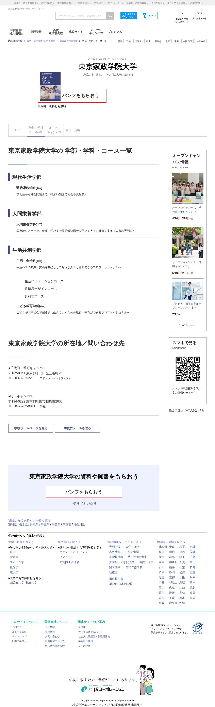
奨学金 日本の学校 (121, 583)
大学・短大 (133, 546)
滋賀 (161, 577)
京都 (172, 577)
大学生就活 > (157, 3)
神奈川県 (79, 524)
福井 (172, 567)
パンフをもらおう (69, 95)
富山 (192, 562)
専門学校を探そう (69, 542)
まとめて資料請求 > (177, 3)
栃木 (161, 557)
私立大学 (31, 582)
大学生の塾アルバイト (90, 631)
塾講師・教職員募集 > (137, 3)
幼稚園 (113, 572)
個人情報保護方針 (55, 645)
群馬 (172, 557)
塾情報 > (99, 3)
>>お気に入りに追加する (119, 74)
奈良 (161, 582)
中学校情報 (133, 551)
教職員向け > (196, 3)
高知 (182, 592)
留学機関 (114, 567)
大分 (192, 597)
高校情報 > (47, 3)
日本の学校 (16, 41)
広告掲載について (55, 641)
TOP (18, 130)
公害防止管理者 (69, 562)
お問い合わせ (52, 636)
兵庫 (192, 577)
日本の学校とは (20, 641)
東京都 (67, 524)
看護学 (14, 557)
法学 (13, 551)
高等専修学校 (134, 567)
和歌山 (173, 582)
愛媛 (172, 592)
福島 (182, 551)
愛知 (182, 572)
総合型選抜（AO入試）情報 (186, 410)
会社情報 (50, 627)
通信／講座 (146, 562)
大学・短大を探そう (21, 542)
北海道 (138, 41)
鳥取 (182, 582)
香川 (161, 592)
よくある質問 (19, 631)
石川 (161, 567)
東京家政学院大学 (69, 41)
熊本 (182, 597)
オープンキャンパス (54, 130)
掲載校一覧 (116, 578)
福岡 (192, 592)
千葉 (192, 557)
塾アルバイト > (115, 3)
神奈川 (173, 562)
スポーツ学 (17, 562)
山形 (172, 551)
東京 (161, 562)
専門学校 (114, 546)
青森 (172, 546)
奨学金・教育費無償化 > (26, 3)
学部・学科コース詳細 (36, 129)
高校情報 (114, 551)
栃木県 (24, 524)
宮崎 (161, 602)
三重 (192, 572)
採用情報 (50, 631)
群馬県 (34, 524)
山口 (182, 587)
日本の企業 (84, 645)
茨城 (192, 551)
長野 (192, 567)
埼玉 (182, 557)
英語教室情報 (85, 641)
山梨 (182, 567)
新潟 (182, 562)
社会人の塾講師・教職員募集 (94, 636)
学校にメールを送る (77, 428)
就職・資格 (73, 130)
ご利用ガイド (19, 627)
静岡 (172, 572)
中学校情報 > (65, 3)
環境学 (14, 572)
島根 (192, 582)
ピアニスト (67, 557)
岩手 (182, 546)
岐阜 (161, 572)
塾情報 (82, 627)
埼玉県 (45, 524)
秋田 (161, 551)
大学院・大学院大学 (122, 562)
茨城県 (13, 524)
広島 (172, 587)
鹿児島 (173, 602)
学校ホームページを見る (31, 428)
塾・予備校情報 (138, 557)
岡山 (161, 587)
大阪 (182, 577)
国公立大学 (17, 582)
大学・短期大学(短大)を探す (41, 41)
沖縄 (182, 602)
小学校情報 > (83, 3)
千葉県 (56, 524)
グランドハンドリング (74, 551)
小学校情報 (116, 557)
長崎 (172, 597)
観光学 (14, 567)
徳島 (192, 587)
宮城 (192, 546)
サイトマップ (19, 636)
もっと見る (184, 325)
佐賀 (161, 597)
